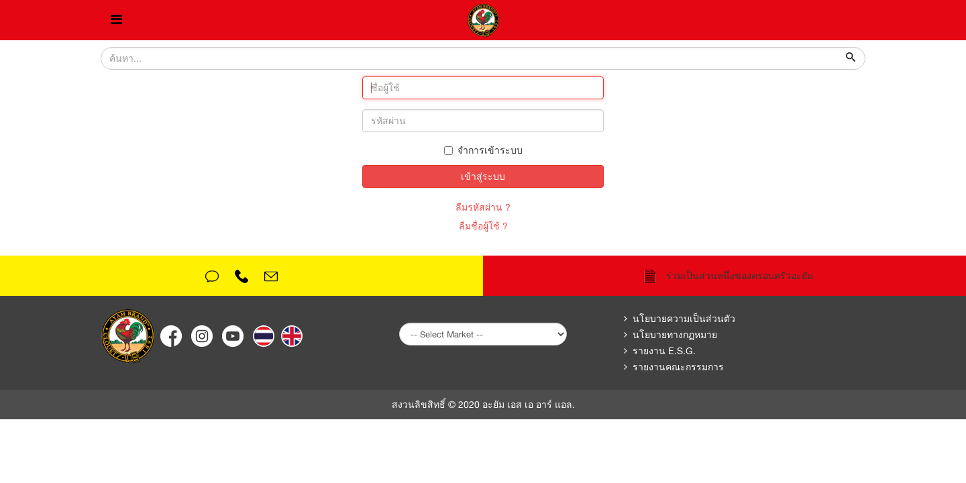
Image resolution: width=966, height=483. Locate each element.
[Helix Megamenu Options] (116, 20)
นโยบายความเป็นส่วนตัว (684, 318)
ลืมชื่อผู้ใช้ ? (483, 226)
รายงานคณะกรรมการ (678, 367)
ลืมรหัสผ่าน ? (483, 207)
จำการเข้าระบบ (483, 150)
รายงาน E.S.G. (664, 350)
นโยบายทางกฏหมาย (675, 334)
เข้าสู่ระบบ (483, 176)
